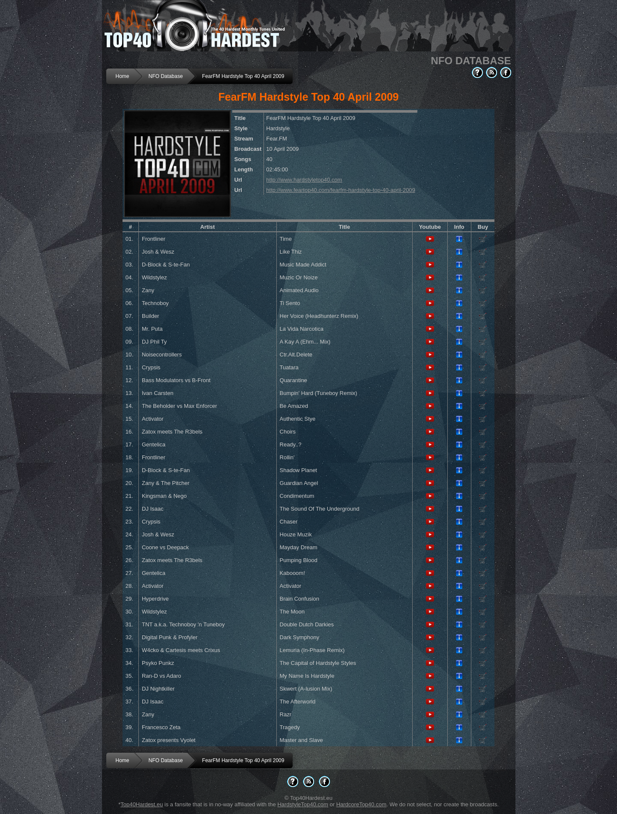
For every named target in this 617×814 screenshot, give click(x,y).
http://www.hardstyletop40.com (304, 180)
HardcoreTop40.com (361, 804)
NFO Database (166, 76)
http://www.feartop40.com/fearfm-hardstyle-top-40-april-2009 (340, 190)
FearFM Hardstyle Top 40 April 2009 (243, 76)
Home (122, 76)
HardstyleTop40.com (302, 804)
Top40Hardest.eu (141, 804)
